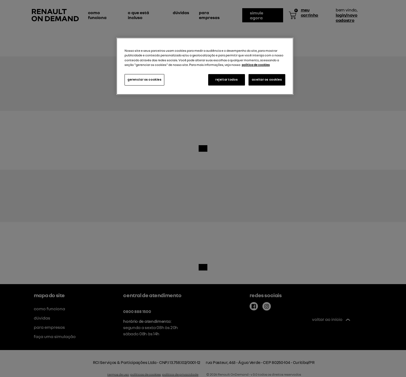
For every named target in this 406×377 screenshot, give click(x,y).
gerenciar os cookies (144, 79)
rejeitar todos (226, 79)
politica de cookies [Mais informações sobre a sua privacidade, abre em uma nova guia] (256, 65)
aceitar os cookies (267, 79)
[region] (204, 66)
